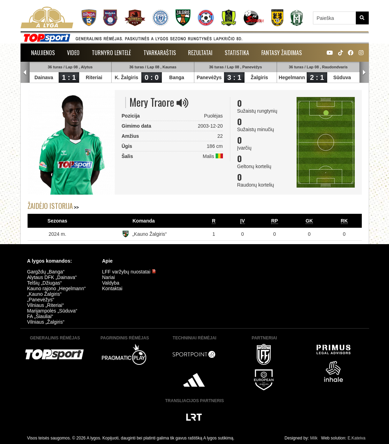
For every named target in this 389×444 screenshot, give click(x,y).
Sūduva (342, 77)
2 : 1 (317, 77)
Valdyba (111, 283)
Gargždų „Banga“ (46, 271)
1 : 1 (69, 77)
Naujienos (43, 52)
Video (73, 52)
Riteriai (94, 77)
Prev (25, 72)
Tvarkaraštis (159, 52)
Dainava (44, 77)
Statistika (237, 52)
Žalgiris (259, 77)
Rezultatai (200, 52)
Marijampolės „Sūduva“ (52, 311)
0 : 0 (151, 77)
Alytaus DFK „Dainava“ (52, 277)
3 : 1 (234, 77)
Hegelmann (292, 77)
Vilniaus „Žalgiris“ (46, 322)
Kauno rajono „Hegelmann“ (56, 288)
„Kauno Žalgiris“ (149, 234)
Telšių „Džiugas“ (44, 283)
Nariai (108, 277)
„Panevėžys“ (40, 299)
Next (364, 72)
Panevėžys (209, 77)
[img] (182, 103)
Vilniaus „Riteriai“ (45, 305)
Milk (313, 438)
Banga (176, 77)
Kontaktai (112, 288)
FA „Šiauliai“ (40, 316)
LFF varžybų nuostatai (129, 271)
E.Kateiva (356, 438)
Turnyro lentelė (111, 52)
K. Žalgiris (127, 77)
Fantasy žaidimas (281, 52)
